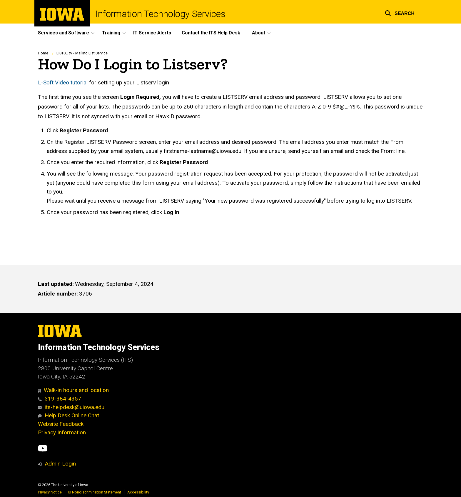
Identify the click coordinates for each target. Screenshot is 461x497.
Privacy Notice (50, 492)
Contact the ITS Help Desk (211, 33)
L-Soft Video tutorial (63, 82)
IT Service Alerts (152, 33)
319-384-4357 (59, 398)
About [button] (258, 33)
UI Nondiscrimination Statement (94, 492)
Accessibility (138, 492)
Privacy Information (62, 432)
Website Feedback (60, 424)
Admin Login (60, 463)
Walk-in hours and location (73, 390)
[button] (399, 12)
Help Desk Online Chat (68, 415)
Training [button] (111, 33)
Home (43, 53)
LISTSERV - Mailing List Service (82, 53)
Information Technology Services (161, 14)
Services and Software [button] (63, 33)
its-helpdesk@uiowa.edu (71, 407)
